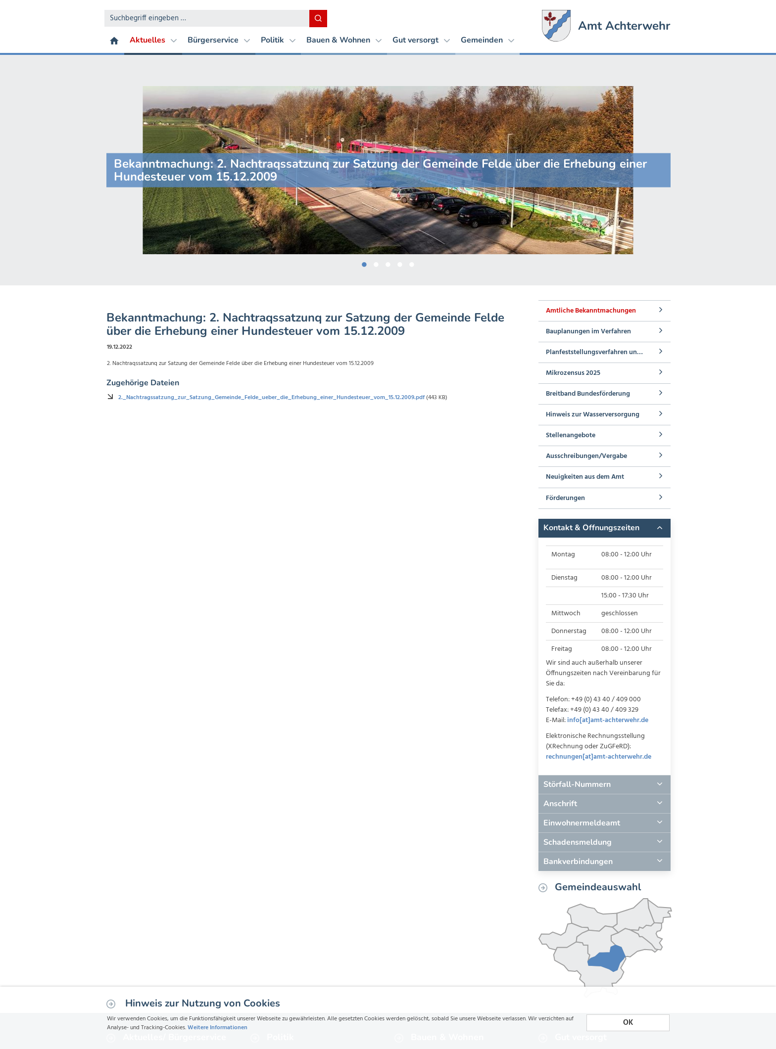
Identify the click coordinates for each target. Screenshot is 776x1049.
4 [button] (399, 262)
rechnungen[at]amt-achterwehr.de (598, 757)
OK (628, 1018)
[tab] (604, 528)
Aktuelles (153, 40)
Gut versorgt (421, 40)
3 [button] (388, 262)
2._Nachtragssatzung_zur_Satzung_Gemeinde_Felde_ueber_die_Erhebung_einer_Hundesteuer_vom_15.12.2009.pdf (307, 414)
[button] (604, 528)
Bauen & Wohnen (344, 40)
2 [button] (376, 262)
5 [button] (411, 262)
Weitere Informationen (394, 1027)
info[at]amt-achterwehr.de (607, 720)
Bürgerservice (219, 40)
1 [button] (364, 262)
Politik (278, 40)
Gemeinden (487, 40)
